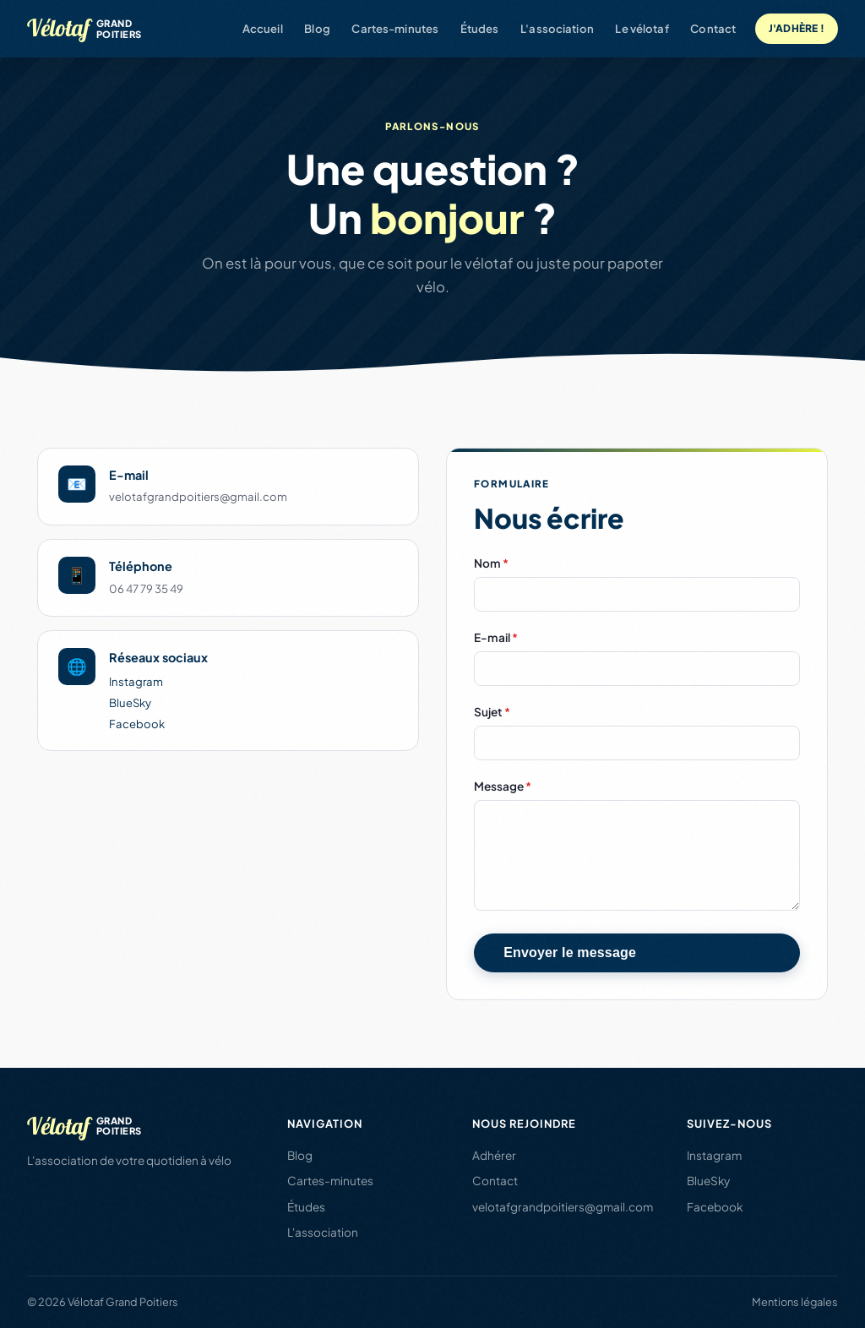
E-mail (496, 637)
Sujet (492, 712)
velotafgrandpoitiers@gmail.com (562, 1207)
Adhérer (494, 1155)
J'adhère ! (796, 28)
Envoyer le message (569, 952)
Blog (317, 28)
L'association (557, 28)
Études (479, 28)
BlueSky (130, 702)
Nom (491, 563)
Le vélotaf (641, 28)
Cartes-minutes (394, 28)
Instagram (136, 681)
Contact (713, 28)
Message (502, 786)
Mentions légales (795, 1302)
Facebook (137, 723)
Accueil (262, 28)
